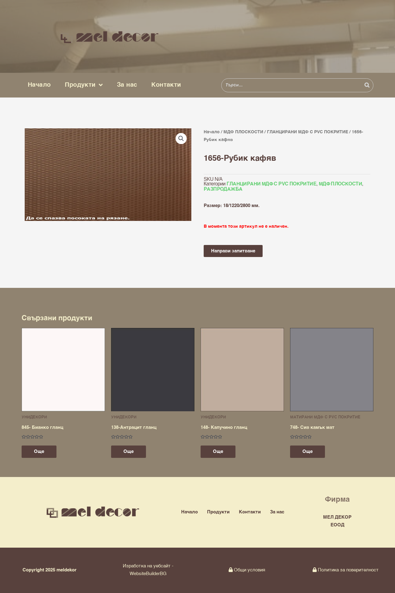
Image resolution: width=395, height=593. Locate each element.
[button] (181, 138)
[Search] (367, 85)
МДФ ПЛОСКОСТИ (243, 132)
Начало (39, 85)
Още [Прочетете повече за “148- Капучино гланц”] (218, 451)
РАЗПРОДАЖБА (223, 189)
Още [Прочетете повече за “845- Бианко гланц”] (39, 451)
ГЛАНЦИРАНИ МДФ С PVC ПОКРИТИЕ (307, 132)
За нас (127, 85)
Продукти (84, 85)
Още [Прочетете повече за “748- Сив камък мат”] (307, 451)
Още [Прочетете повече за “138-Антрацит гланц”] (128, 451)
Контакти (166, 85)
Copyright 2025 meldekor (50, 570)
